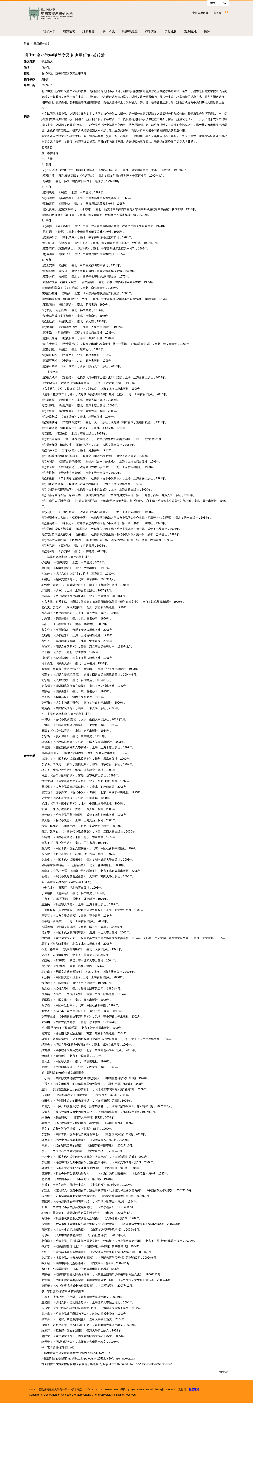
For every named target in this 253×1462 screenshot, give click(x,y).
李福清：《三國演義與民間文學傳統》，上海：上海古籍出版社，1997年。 (88, 797)
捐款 (212, 31)
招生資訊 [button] (113, 31)
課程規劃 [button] (93, 31)
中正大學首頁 (200, 12)
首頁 (26, 93)
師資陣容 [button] (74, 31)
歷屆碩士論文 (41, 93)
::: (39, 31)
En (224, 3)
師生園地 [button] (156, 31)
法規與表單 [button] (134, 31)
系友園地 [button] (195, 31)
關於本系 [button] (54, 31)
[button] (226, 12)
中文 (213, 3)
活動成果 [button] (175, 31)
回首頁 (217, 12)
